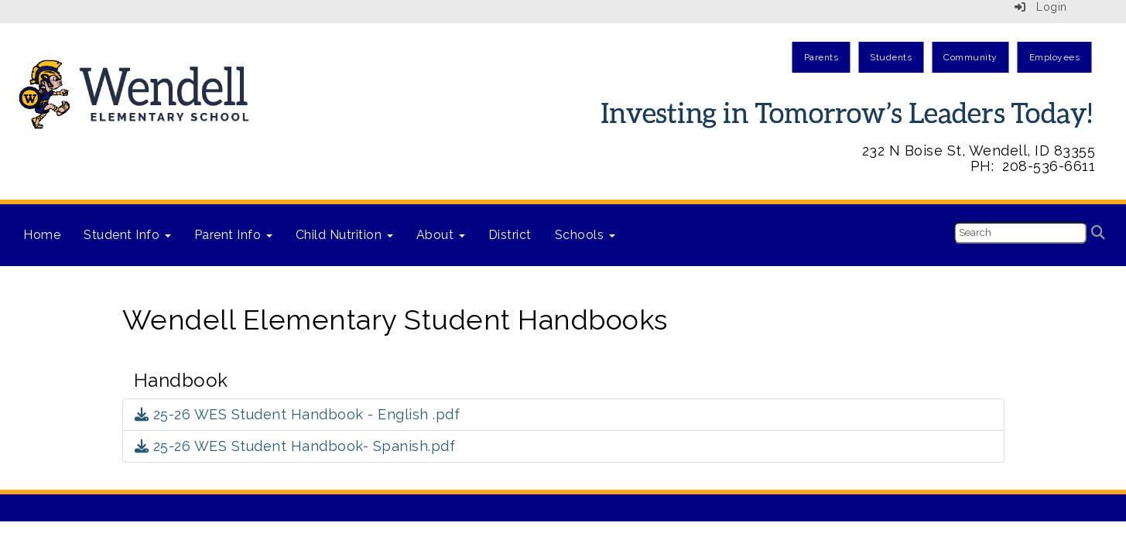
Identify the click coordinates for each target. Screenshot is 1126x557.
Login (1041, 7)
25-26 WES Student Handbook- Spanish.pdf (295, 446)
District (510, 234)
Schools (585, 234)
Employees (1054, 57)
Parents (821, 57)
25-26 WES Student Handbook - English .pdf (297, 414)
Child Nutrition (344, 234)
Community (970, 57)
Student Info (127, 234)
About (440, 234)
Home (41, 234)
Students (891, 57)
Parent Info (233, 234)
